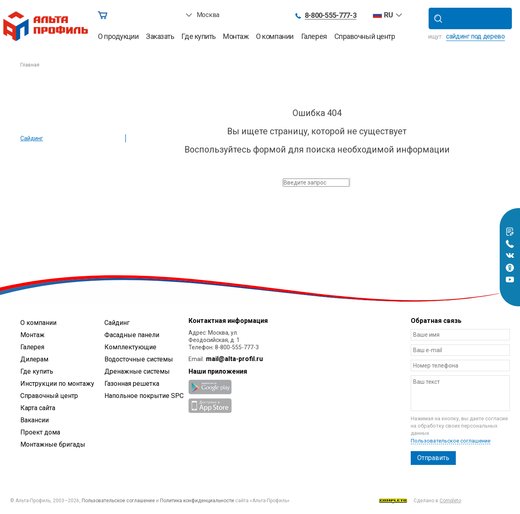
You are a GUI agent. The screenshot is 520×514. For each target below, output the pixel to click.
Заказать (160, 36)
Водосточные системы (138, 359)
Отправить (433, 458)
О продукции (118, 36)
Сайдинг (31, 138)
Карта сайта (37, 408)
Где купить (198, 36)
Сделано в (420, 501)
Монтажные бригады (52, 444)
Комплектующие (130, 347)
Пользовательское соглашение (450, 441)
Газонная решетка (131, 383)
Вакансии (34, 420)
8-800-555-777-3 (330, 15)
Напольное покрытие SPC (144, 396)
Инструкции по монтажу (57, 383)
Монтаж (236, 36)
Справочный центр (364, 36)
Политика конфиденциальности (197, 500)
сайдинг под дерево (475, 36)
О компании (275, 36)
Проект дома (40, 432)
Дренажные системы (137, 371)
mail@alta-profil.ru (234, 359)
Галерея (314, 36)
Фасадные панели (131, 335)
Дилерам (34, 359)
